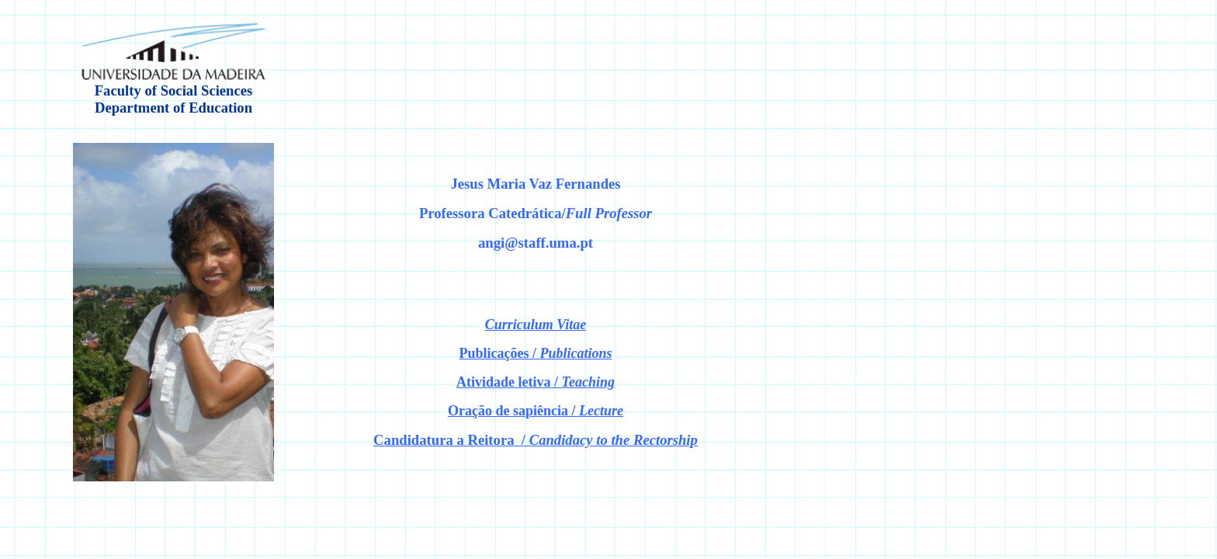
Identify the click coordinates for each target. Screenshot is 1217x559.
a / (535, 440)
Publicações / (535, 353)
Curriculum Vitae (536, 324)
